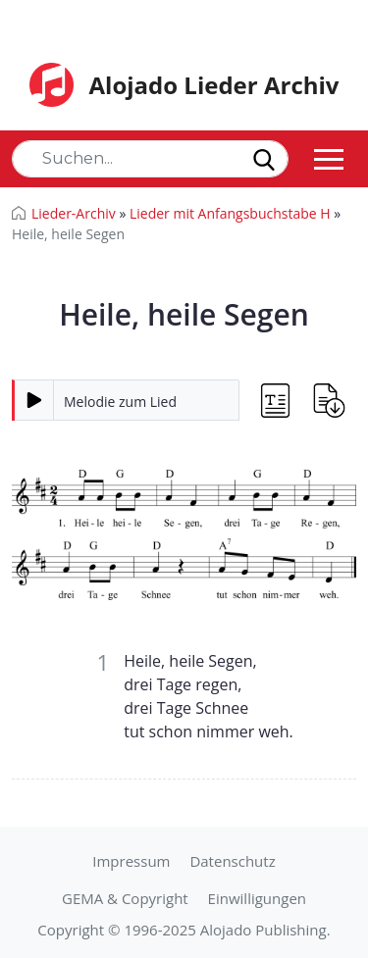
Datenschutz (232, 861)
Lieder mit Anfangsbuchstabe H (230, 213)
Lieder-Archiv (73, 213)
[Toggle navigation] (328, 158)
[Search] (150, 158)
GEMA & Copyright (125, 898)
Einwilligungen (257, 898)
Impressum (131, 861)
